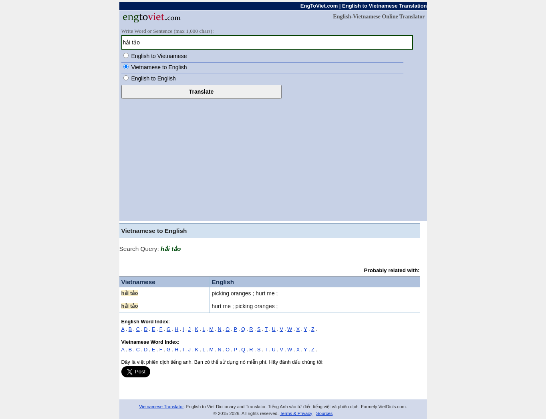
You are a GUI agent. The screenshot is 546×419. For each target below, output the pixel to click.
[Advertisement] (273, 159)
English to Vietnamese (159, 56)
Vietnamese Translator (161, 406)
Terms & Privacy (296, 413)
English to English (153, 78)
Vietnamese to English (159, 67)
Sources (324, 413)
